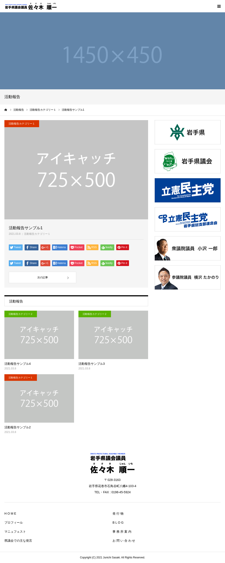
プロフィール (13, 522)
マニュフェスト (15, 531)
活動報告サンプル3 (91, 363)
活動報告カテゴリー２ (21, 314)
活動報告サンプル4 (17, 363)
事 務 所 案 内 (121, 531)
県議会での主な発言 (18, 540)
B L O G (117, 522)
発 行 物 (117, 513)
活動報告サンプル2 (17, 427)
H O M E (10, 513)
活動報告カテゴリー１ (37, 233)
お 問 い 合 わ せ (123, 540)
